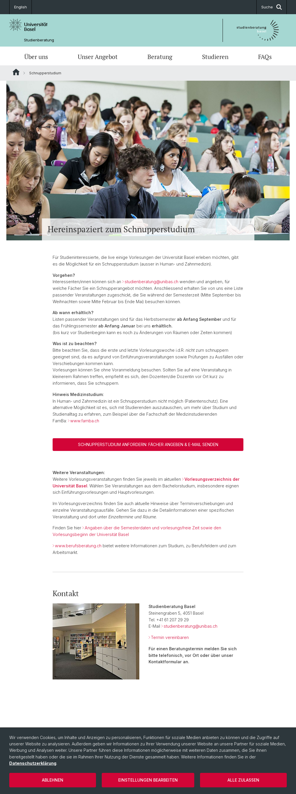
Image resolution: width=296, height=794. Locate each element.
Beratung (159, 57)
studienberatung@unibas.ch (151, 281)
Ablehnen (52, 780)
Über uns (36, 57)
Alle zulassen (243, 780)
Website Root (16, 72)
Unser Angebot (98, 57)
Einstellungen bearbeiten (148, 780)
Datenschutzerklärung (32, 763)
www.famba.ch (84, 420)
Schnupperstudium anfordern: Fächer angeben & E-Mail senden (148, 444)
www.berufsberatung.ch (78, 545)
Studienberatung (39, 40)
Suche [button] (271, 7)
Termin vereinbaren (170, 637)
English (20, 7)
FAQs (265, 57)
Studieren (215, 57)
